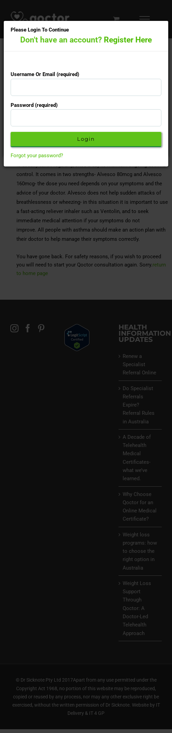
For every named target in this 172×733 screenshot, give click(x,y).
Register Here (128, 39)
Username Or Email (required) (45, 74)
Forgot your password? (37, 155)
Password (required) (34, 105)
